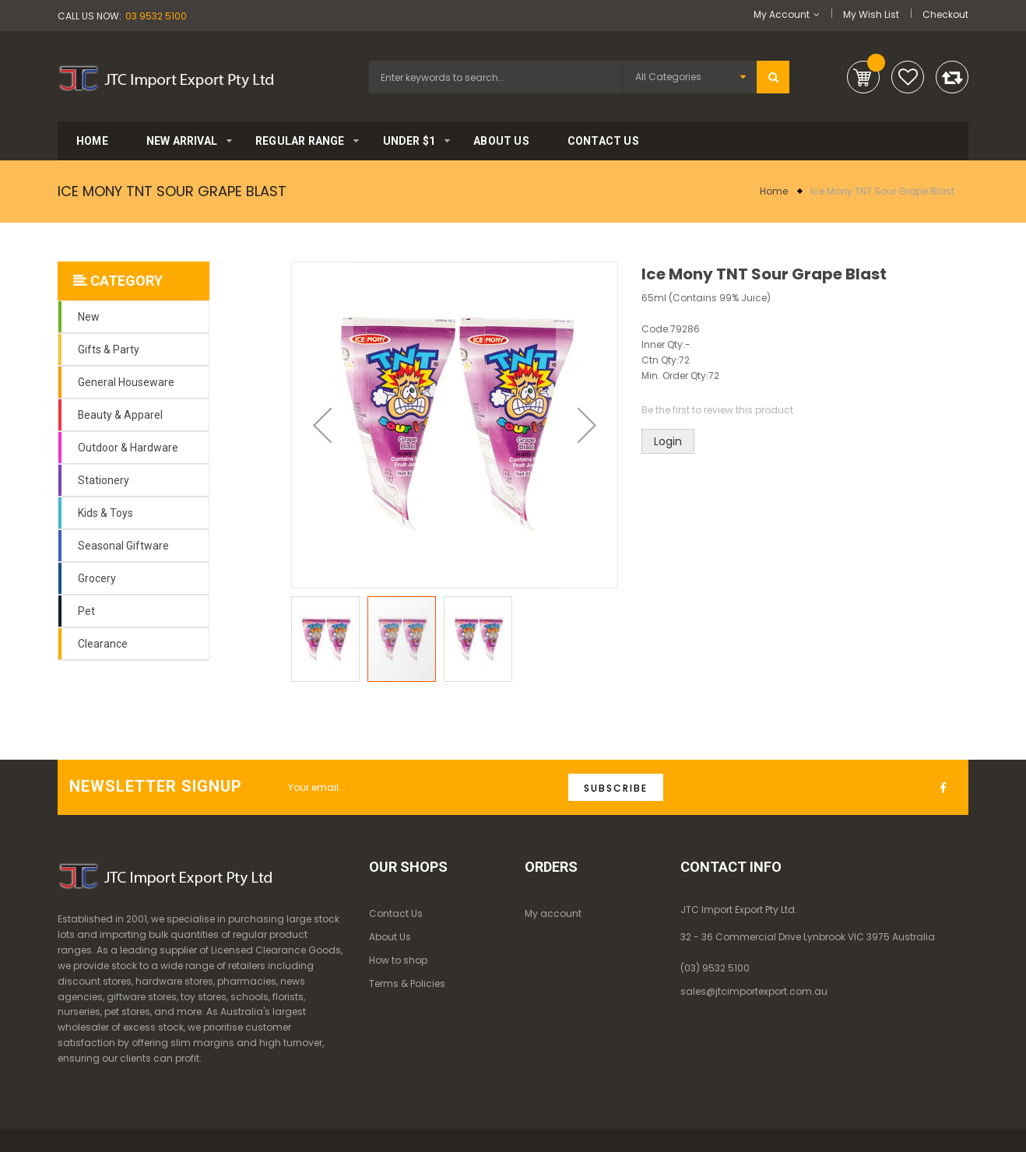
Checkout (945, 14)
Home (774, 191)
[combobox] (495, 77)
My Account (782, 14)
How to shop (398, 960)
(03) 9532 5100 (715, 968)
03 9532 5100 (156, 16)
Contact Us (396, 913)
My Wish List (871, 14)
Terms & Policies (407, 983)
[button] (322, 425)
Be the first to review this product (717, 409)
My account (553, 913)
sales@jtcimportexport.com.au (753, 991)
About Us (390, 936)
